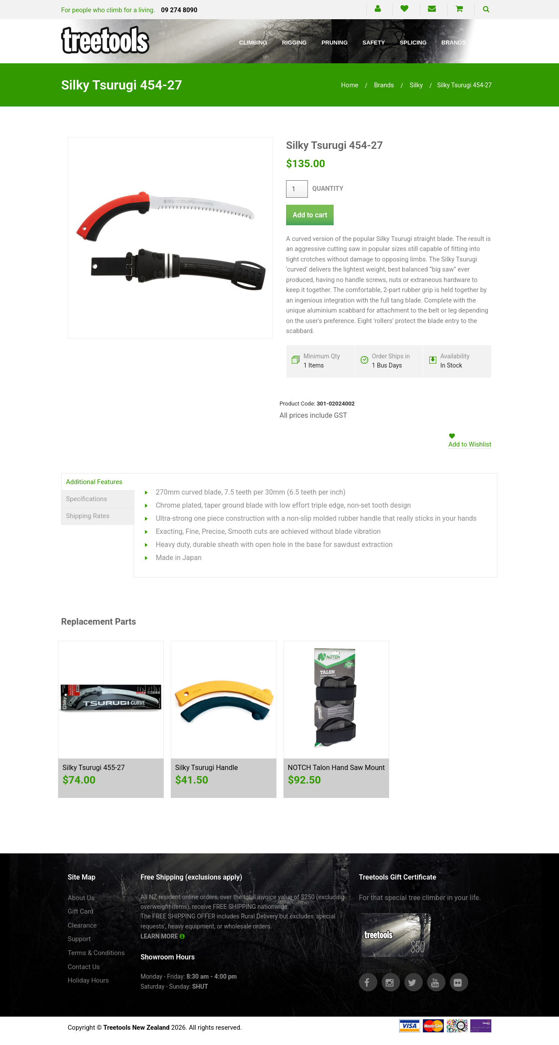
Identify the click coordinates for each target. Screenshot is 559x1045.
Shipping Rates (88, 516)
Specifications (86, 499)
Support (79, 939)
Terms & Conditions (96, 953)
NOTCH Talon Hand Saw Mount (336, 767)
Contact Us (84, 967)
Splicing (413, 42)
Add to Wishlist (470, 444)
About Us (81, 898)
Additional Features (94, 482)
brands (384, 85)
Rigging (294, 42)
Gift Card (80, 911)
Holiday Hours (88, 980)
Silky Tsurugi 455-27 (93, 767)
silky (416, 85)
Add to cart (310, 215)
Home (350, 85)
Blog (488, 42)
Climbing (253, 42)
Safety (373, 42)
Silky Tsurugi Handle (206, 767)
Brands (454, 42)
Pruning (334, 42)
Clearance (82, 925)
